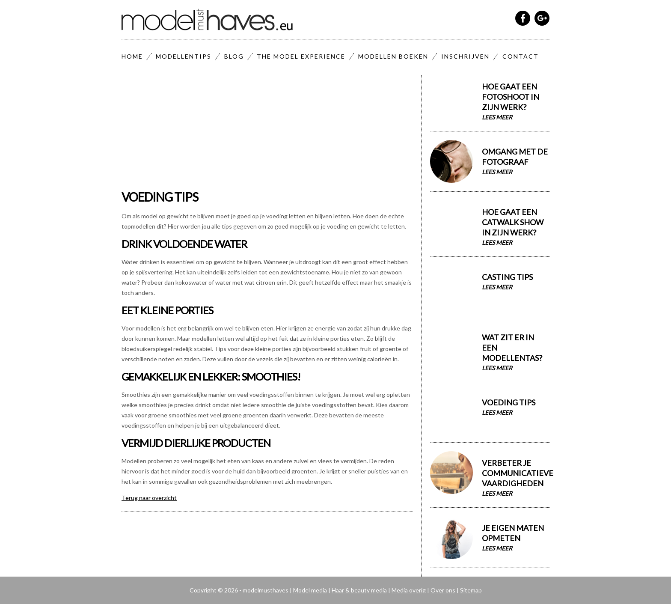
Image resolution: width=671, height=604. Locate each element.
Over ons (443, 590)
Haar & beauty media (359, 590)
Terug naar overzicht (149, 497)
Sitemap (471, 590)
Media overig (409, 590)
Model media (310, 590)
